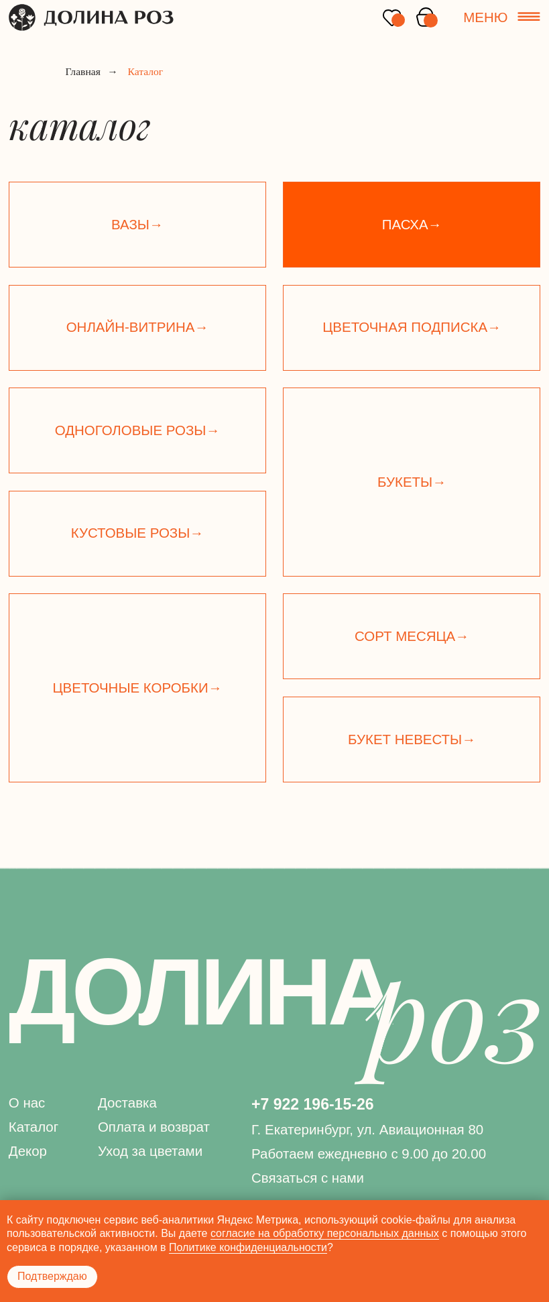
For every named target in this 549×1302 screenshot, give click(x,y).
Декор (28, 1151)
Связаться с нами (307, 1177)
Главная (83, 72)
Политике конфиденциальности (248, 1247)
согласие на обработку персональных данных (324, 1233)
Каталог (33, 1126)
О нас (27, 1102)
